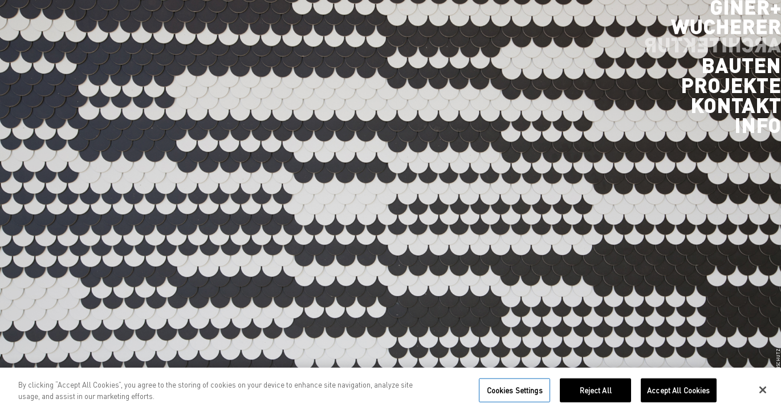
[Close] (762, 393)
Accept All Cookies (678, 393)
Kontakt (735, 105)
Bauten (741, 65)
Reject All (596, 393)
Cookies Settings (515, 393)
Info (757, 125)
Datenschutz (778, 365)
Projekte (731, 85)
